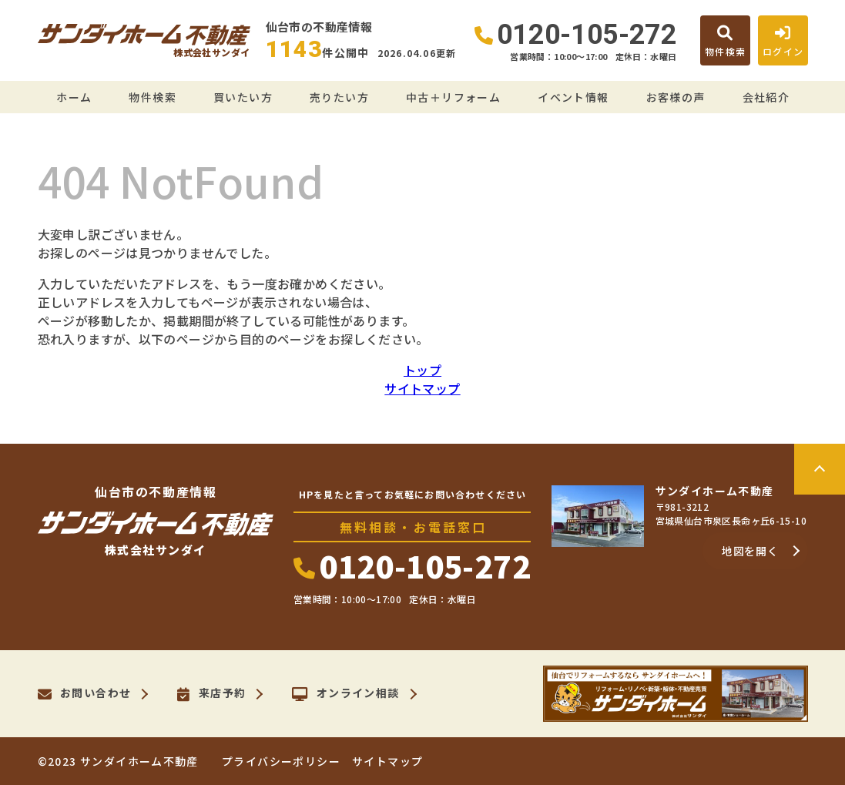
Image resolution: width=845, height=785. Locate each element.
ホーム (74, 97)
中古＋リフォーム (453, 97)
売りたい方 (339, 97)
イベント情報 (573, 97)
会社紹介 (766, 97)
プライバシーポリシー (281, 761)
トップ (422, 370)
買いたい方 (243, 97)
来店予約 (211, 694)
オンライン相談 (345, 694)
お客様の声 (676, 97)
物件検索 (152, 97)
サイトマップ (422, 388)
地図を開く (750, 551)
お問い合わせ (85, 694)
